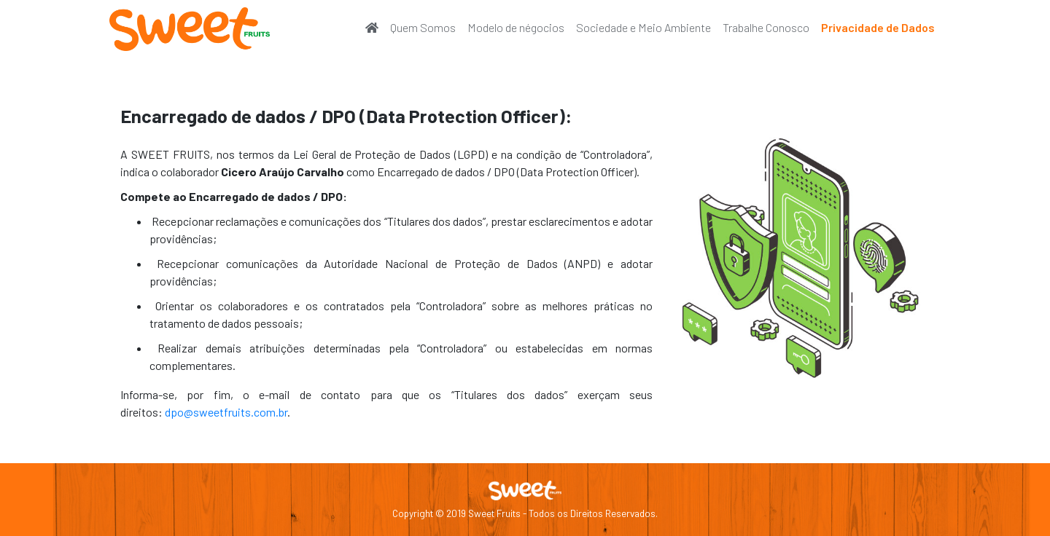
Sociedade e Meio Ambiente (643, 27)
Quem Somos (423, 27)
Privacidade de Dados (878, 27)
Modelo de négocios (515, 27)
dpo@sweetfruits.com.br (225, 412)
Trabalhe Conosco (766, 27)
